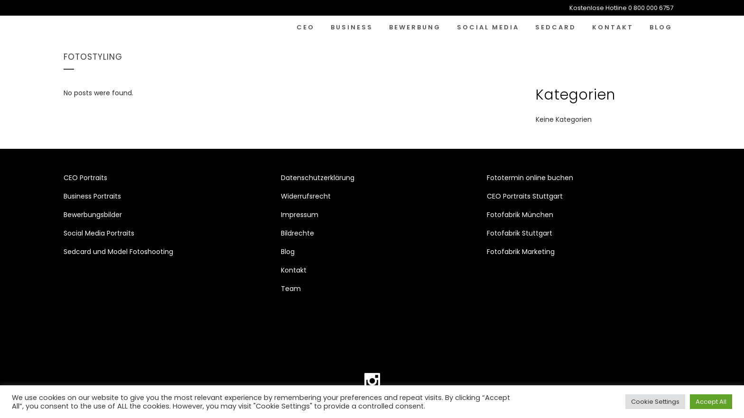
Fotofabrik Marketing (521, 251)
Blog (288, 251)
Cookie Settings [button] (655, 401)
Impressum (299, 214)
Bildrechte (297, 233)
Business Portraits (92, 196)
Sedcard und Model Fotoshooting (118, 251)
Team (291, 288)
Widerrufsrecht (306, 196)
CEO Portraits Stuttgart (525, 196)
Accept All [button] (711, 401)
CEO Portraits (85, 177)
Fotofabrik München (520, 214)
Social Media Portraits (99, 233)
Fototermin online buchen (530, 177)
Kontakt (294, 270)
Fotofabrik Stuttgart (519, 233)
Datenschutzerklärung (317, 177)
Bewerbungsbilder (93, 214)
